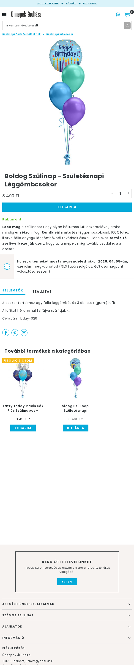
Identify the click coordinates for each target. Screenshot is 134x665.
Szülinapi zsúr (48, 3)
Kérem (67, 581)
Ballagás (90, 3)
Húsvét (71, 3)
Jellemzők (12, 290)
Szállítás (42, 291)
